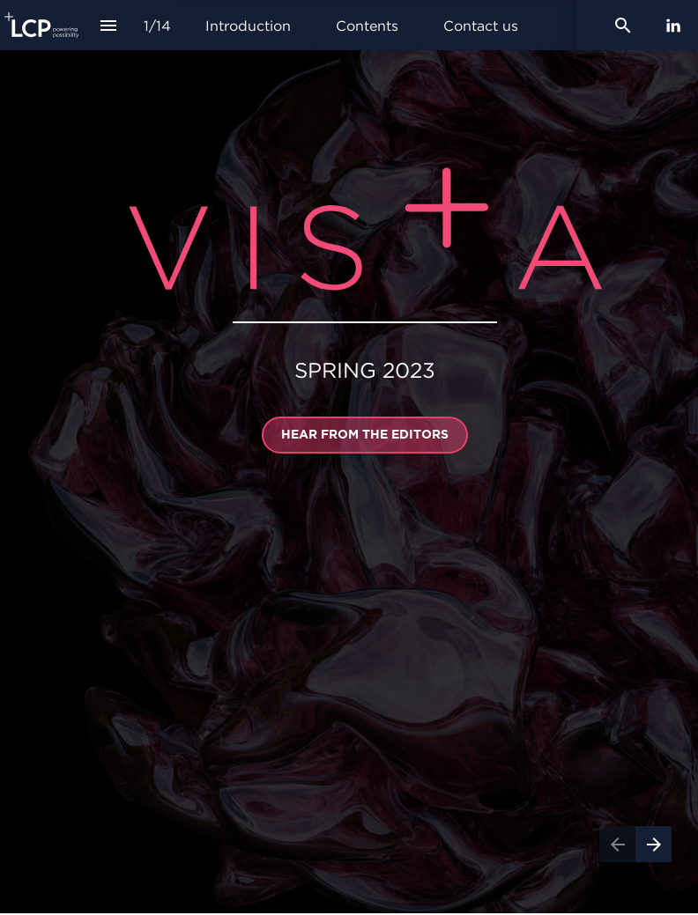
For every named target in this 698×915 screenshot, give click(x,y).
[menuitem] (248, 25)
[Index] (109, 25)
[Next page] (653, 844)
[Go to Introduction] (365, 435)
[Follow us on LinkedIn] (673, 25)
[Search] (623, 25)
